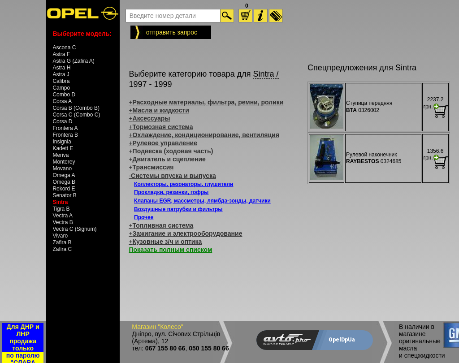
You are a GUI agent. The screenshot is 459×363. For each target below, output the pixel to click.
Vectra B (62, 222)
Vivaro (60, 236)
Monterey (63, 162)
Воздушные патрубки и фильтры (178, 209)
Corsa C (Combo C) (76, 115)
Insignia (61, 141)
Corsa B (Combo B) (76, 108)
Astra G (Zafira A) (73, 61)
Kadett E (62, 148)
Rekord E (63, 189)
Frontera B (65, 135)
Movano (62, 168)
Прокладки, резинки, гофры (171, 192)
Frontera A (65, 128)
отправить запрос (171, 32)
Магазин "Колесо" (157, 326)
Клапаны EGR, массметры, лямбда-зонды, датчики (202, 201)
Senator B (64, 195)
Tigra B (60, 209)
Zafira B (61, 242)
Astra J (60, 74)
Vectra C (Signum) (74, 229)
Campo (61, 88)
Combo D (63, 94)
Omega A (63, 175)
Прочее (143, 217)
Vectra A (62, 215)
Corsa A (62, 101)
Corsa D (62, 121)
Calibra (60, 81)
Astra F (61, 54)
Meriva (60, 155)
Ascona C (64, 47)
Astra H (61, 68)
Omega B (63, 182)
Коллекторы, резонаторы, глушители (183, 184)
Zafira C (62, 249)
